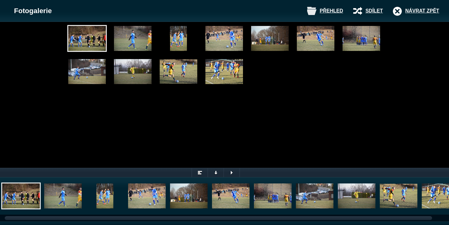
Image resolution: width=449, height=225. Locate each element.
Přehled (331, 10)
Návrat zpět (422, 10)
